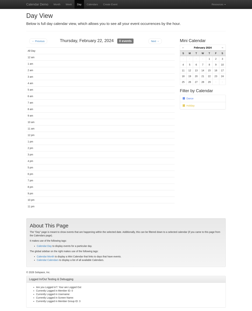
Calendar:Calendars (48, 260)
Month (57, 4)
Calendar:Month (45, 256)
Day (79, 4)
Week (69, 4)
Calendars (92, 4)
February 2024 (203, 47)
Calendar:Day (44, 246)
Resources (219, 4)
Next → (155, 41)
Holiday (189, 105)
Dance (188, 98)
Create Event (110, 4)
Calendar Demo (37, 4)
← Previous (38, 41)
